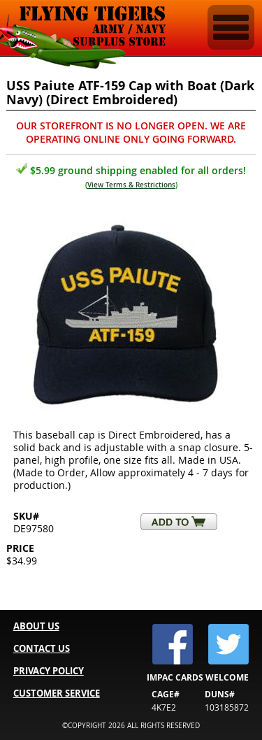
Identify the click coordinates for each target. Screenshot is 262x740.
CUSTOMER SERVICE (56, 693)
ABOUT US (36, 626)
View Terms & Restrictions (131, 185)
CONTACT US (41, 648)
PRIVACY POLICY (48, 670)
